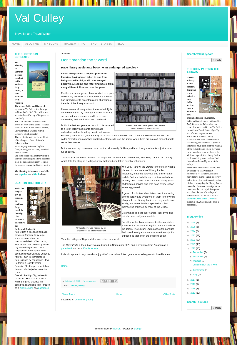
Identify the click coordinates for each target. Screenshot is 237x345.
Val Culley (39, 18)
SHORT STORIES (101, 43)
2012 (193, 293)
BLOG (121, 43)
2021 (193, 244)
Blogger (138, 328)
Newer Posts (68, 294)
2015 (193, 284)
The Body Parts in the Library (200, 198)
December (198, 252)
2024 (193, 231)
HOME (16, 43)
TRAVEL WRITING (74, 43)
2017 (193, 280)
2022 (193, 240)
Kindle (36, 174)
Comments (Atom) (84, 299)
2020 (193, 248)
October (197, 261)
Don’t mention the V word (84, 60)
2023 (193, 235)
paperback (67, 248)
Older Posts (169, 294)
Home (64, 266)
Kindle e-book (90, 248)
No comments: (89, 281)
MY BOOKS (51, 43)
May (195, 274)
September (199, 270)
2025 (193, 226)
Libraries (73, 285)
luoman (116, 328)
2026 (193, 222)
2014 (193, 288)
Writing (81, 285)
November (198, 256)
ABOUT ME (32, 43)
